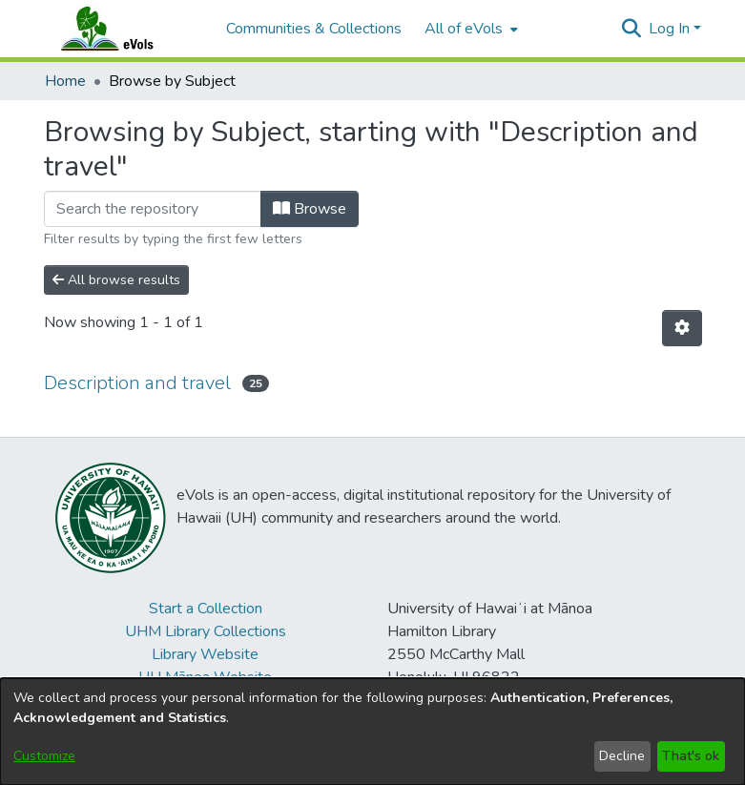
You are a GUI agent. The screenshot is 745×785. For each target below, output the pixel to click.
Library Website (205, 654)
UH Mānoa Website (205, 677)
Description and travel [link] (137, 383)
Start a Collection (205, 608)
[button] (632, 28)
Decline (622, 756)
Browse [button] (309, 208)
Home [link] (65, 81)
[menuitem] (469, 28)
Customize (44, 756)
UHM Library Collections (205, 631)
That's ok (690, 756)
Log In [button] (671, 28)
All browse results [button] (116, 280)
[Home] (126, 28)
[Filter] (152, 209)
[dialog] (372, 731)
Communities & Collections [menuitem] (314, 28)
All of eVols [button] (463, 28)
